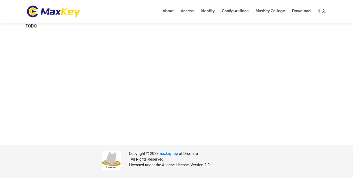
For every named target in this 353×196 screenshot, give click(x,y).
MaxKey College (270, 11)
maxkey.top (168, 153)
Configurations (235, 11)
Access (187, 11)
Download (301, 11)
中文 (322, 11)
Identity (208, 11)
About (168, 11)
